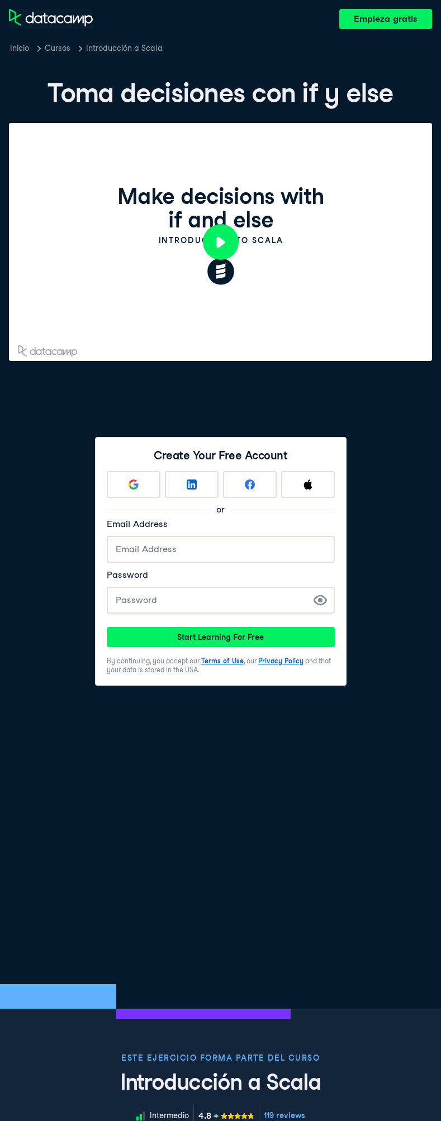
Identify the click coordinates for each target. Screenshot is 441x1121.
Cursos (57, 48)
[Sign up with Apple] (308, 484)
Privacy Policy (281, 661)
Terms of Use (222, 661)
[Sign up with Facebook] (250, 484)
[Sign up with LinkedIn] (192, 484)
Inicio (19, 48)
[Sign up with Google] (133, 484)
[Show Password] (320, 600)
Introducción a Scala (124, 48)
